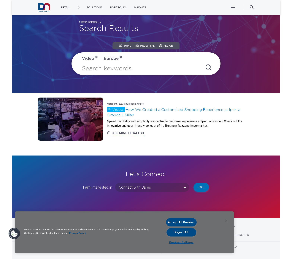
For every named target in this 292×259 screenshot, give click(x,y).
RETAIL (65, 7)
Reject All (181, 232)
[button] (14, 233)
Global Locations (236, 235)
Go (201, 187)
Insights (140, 7)
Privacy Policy (77, 233)
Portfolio (118, 7)
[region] (124, 232)
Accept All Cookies (181, 222)
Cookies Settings (181, 242)
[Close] (226, 220)
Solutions (95, 7)
